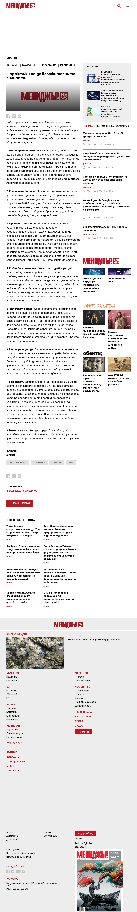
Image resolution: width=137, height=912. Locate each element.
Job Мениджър (14, 737)
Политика (11, 677)
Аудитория (12, 836)
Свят (9, 687)
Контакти (12, 770)
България (12, 673)
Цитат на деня (83, 706)
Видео (79, 726)
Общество (12, 680)
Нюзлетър (83, 732)
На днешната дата (85, 702)
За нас (9, 832)
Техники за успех (15, 733)
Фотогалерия (82, 690)
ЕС (7, 698)
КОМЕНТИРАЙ (20, 503)
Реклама (79, 677)
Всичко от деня (16, 634)
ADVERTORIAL (93, 66)
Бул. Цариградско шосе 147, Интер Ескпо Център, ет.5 (31, 884)
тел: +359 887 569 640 (17, 889)
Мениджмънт (15, 726)
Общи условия (13, 849)
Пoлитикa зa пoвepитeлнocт (21, 853)
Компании (11, 712)
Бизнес (11, 58)
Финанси (11, 708)
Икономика (12, 719)
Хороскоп (80, 698)
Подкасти (13, 757)
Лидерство (12, 729)
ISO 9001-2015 (50, 836)
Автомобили (83, 716)
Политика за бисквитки (18, 857)
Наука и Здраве (85, 712)
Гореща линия (15, 761)
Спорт (79, 721)
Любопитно (83, 687)
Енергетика (12, 716)
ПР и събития (82, 680)
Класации (80, 694)
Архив (10, 766)
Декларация (12, 839)
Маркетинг (82, 673)
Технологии (14, 743)
